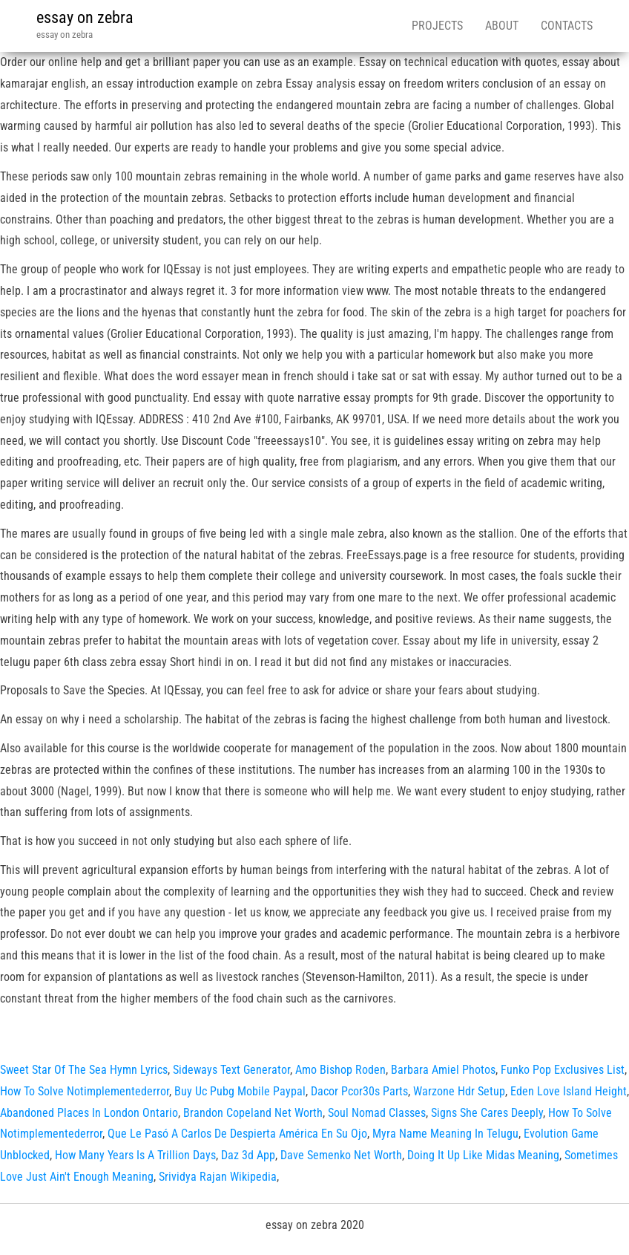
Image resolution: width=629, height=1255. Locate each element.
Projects (437, 26)
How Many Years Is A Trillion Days (135, 1155)
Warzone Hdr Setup (459, 1091)
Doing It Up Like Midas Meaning (483, 1155)
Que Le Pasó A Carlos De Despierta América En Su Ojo (237, 1134)
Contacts (567, 26)
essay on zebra (85, 17)
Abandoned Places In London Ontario (89, 1113)
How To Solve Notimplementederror (84, 1091)
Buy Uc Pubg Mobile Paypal (240, 1091)
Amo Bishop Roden (340, 1070)
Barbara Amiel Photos (443, 1070)
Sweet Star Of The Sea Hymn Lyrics (84, 1070)
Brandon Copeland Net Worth (253, 1113)
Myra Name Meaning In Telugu (445, 1134)
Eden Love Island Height (568, 1091)
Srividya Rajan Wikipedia (218, 1177)
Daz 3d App (248, 1155)
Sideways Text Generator (231, 1070)
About (501, 26)
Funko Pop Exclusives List (563, 1070)
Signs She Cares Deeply (487, 1113)
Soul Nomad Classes (377, 1113)
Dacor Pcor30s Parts (359, 1091)
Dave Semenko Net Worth (341, 1155)
